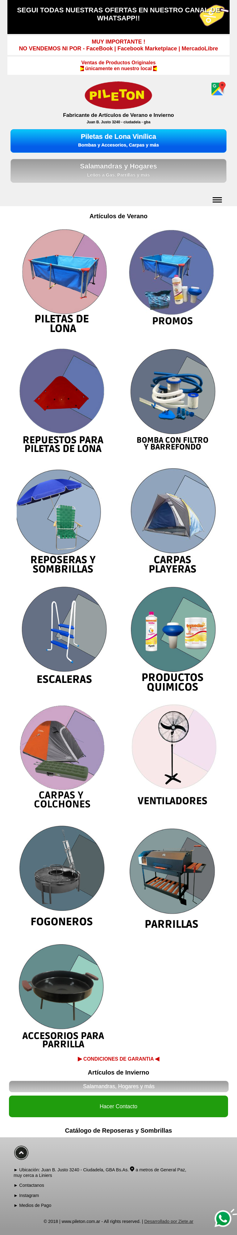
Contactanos (31, 1185)
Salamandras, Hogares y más (119, 1086)
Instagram (29, 1195)
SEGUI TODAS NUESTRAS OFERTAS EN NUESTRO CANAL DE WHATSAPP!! (118, 14)
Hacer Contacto (118, 1106)
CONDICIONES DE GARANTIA (119, 1059)
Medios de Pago (35, 1205)
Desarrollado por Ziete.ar (168, 1221)
